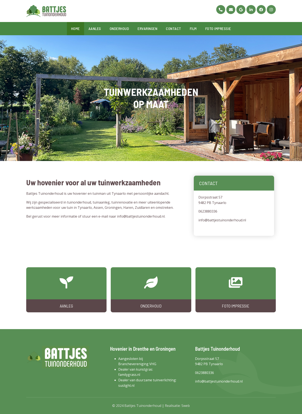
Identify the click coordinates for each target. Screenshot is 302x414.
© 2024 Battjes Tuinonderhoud (136, 405)
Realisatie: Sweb (177, 405)
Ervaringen (147, 28)
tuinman (99, 193)
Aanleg (95, 28)
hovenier (80, 193)
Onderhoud (119, 28)
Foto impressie (218, 28)
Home (75, 28)
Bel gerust (34, 216)
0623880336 (207, 211)
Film (193, 28)
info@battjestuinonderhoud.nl (141, 216)
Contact (173, 28)
